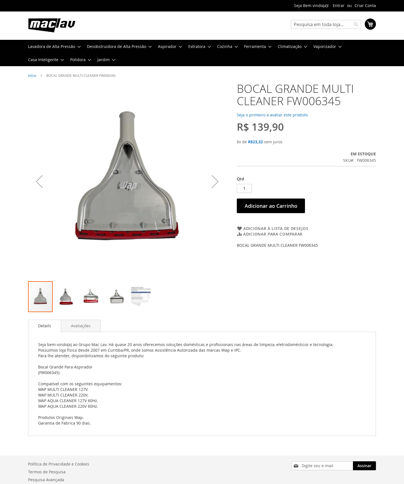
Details (44, 325)
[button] (66, 297)
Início (32, 75)
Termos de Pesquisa (47, 471)
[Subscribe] (364, 465)
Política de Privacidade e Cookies (58, 464)
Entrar (339, 5)
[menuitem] (53, 46)
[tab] (44, 326)
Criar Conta (365, 5)
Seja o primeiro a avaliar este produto (272, 114)
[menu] (202, 53)
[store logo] (52, 25)
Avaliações (81, 325)
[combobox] (326, 24)
